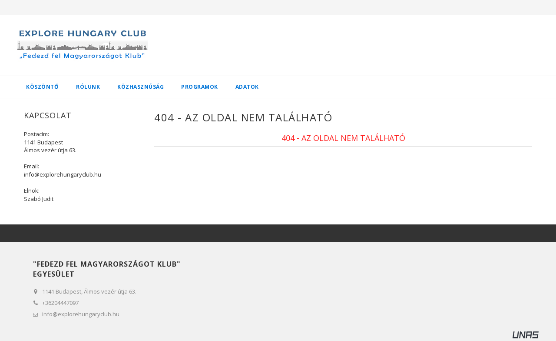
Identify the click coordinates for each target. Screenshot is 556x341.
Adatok (247, 86)
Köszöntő (42, 86)
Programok (199, 86)
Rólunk (88, 86)
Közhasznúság (140, 86)
